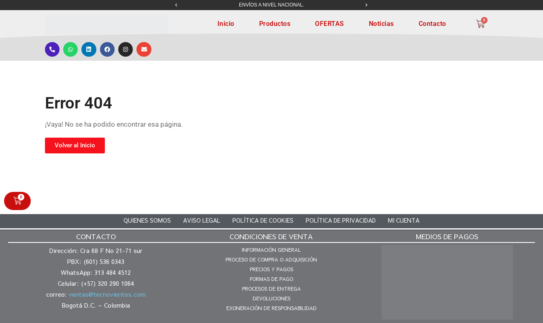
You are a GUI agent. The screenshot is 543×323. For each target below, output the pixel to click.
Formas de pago (271, 278)
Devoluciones (271, 298)
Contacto (432, 24)
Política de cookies (263, 220)
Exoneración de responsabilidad (271, 307)
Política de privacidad (341, 220)
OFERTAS (329, 24)
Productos (275, 24)
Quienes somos (147, 220)
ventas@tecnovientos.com (107, 293)
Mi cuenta (403, 220)
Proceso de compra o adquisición (271, 259)
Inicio (225, 24)
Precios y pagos (271, 269)
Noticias (381, 24)
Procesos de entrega (271, 288)
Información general (271, 249)
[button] (176, 5)
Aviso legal (201, 220)
